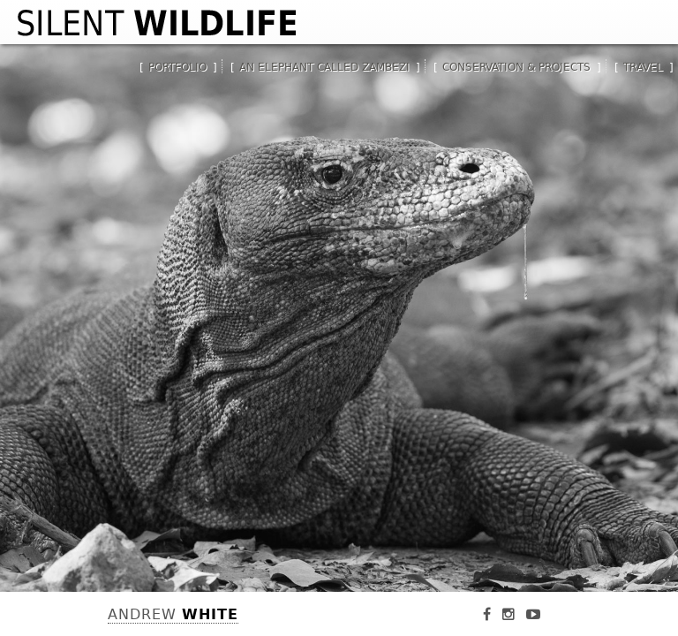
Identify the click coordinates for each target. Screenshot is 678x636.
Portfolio (177, 67)
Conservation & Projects (516, 67)
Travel (643, 67)
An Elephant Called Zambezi (324, 67)
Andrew (173, 614)
